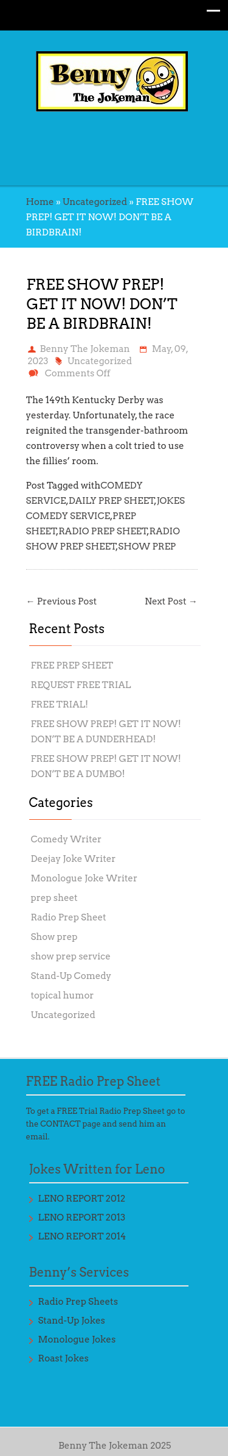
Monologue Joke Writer (84, 878)
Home (40, 201)
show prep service (71, 956)
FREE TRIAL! (60, 704)
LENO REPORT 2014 (82, 1236)
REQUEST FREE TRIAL (81, 685)
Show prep (54, 936)
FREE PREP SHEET (72, 665)
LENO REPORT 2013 (82, 1217)
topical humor (62, 995)
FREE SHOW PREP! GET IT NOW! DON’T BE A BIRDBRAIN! (102, 304)
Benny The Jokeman (85, 348)
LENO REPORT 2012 (82, 1198)
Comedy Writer (66, 839)
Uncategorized (95, 201)
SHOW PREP (147, 546)
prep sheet (54, 897)
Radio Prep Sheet (68, 917)
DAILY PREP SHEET (112, 500)
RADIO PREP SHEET (102, 531)
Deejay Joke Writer (73, 858)
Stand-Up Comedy (71, 975)
